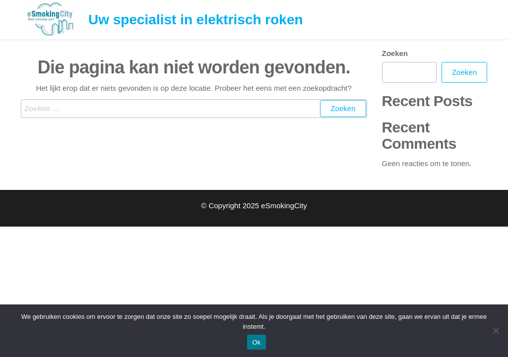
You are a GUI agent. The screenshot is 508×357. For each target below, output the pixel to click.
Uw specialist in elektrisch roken (195, 19)
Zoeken (395, 53)
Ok (256, 342)
